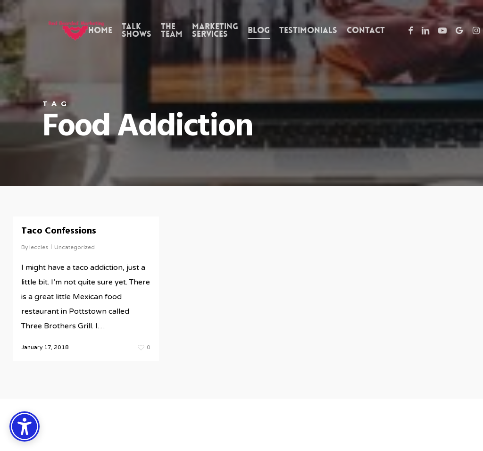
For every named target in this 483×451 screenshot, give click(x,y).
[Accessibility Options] (24, 426)
